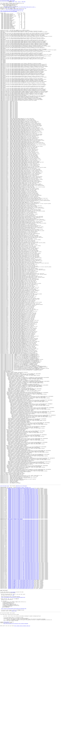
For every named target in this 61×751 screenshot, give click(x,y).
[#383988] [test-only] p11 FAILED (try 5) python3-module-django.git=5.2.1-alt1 (23, 588)
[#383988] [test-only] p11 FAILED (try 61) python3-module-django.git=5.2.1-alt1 (23, 639)
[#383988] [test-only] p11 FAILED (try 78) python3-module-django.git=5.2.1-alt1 (23, 654)
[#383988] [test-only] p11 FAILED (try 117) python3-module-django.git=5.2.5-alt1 (23, 690)
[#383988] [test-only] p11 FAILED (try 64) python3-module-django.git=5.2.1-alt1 (23, 642)
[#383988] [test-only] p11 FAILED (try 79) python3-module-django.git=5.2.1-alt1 (23, 655)
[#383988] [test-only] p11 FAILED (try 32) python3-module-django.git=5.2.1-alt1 (23, 613)
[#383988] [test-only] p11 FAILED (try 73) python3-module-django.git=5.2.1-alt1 (23, 650)
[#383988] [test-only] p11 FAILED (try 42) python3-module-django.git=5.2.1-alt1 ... (20, 8)
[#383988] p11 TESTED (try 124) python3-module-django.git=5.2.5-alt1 (21, 696)
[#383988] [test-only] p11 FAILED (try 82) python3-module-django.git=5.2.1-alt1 (23, 658)
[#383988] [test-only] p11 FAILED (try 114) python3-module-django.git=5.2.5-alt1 (23, 687)
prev (3, 582)
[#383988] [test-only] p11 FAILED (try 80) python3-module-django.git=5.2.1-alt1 (23, 656)
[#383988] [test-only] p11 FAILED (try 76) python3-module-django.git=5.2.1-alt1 (23, 653)
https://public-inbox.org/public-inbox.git (22, 749)
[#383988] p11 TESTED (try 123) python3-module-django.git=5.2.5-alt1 (21, 695)
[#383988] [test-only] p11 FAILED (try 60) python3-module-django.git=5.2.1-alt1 (23, 638)
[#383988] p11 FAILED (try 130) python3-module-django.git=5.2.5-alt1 (21, 701)
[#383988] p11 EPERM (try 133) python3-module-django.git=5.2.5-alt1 (21, 704)
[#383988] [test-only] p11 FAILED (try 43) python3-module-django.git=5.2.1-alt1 (23, 623)
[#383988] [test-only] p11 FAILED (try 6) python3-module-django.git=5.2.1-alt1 (23, 589)
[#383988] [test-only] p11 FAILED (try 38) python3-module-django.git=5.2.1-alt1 (23, 618)
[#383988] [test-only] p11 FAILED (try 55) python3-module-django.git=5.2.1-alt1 (23, 634)
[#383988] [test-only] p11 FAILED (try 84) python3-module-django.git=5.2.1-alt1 (23, 660)
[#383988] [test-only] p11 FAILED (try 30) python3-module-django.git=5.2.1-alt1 (23, 611)
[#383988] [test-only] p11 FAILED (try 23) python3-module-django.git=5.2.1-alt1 (23, 605)
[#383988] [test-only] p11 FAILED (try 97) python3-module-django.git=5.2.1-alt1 (23, 672)
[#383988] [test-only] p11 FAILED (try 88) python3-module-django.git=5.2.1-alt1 (23, 663)
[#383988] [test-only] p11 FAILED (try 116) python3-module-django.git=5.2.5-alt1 (23, 689)
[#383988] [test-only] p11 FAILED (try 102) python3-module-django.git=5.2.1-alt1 (23, 676)
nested (19, 584)
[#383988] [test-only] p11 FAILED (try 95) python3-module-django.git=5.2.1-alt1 (23, 670)
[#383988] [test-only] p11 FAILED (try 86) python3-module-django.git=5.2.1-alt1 (23, 662)
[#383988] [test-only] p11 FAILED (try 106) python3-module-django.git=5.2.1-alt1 (23, 680)
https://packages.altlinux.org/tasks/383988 (8, 13)
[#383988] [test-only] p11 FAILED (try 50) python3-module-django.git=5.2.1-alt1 (23, 629)
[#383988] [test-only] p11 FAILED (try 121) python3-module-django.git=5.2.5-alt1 (23, 693)
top (29, 584)
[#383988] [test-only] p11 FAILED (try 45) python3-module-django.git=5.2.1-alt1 (23, 625)
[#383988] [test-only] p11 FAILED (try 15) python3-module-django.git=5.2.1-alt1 (23, 597)
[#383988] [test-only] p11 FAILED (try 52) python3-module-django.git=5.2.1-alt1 (23, 631)
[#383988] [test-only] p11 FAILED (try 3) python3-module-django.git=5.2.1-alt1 (23, 587)
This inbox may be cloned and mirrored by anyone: (9, 736)
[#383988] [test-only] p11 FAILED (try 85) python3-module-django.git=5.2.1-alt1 (23, 661)
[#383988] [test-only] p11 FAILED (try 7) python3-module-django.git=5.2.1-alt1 (23, 590)
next (1, 582)
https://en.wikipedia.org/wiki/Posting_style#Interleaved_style (13, 715)
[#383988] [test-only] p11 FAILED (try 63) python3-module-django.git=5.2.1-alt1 (23, 641)
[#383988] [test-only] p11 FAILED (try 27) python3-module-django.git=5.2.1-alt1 (23, 608)
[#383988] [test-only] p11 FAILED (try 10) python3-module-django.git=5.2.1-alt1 (23, 593)
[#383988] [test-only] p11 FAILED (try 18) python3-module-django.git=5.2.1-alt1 (23, 600)
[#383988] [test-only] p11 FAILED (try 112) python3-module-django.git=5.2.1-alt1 (23, 685)
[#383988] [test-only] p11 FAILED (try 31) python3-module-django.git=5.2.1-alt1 (23, 612)
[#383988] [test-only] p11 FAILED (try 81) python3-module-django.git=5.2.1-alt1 (23, 657)
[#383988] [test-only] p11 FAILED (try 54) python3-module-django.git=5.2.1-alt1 (23, 633)
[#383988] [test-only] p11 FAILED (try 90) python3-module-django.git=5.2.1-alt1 (23, 665)
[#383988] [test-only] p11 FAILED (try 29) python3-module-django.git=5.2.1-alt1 (23, 610)
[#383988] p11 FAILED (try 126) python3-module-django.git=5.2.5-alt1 (21, 698)
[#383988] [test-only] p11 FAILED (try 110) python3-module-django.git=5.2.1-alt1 (23, 683)
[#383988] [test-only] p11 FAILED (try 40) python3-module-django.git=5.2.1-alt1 (23, 620)
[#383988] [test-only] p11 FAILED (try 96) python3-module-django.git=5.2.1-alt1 (23, 671)
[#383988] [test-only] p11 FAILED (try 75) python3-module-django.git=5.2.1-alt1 (23, 652)
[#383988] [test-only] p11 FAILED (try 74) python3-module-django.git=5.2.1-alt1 (23, 651)
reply (8, 582)
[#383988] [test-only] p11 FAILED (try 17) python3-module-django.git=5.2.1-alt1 (23, 599)
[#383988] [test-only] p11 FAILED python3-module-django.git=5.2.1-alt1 (20, 585)
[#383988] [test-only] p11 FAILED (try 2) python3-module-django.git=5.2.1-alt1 (23, 586)
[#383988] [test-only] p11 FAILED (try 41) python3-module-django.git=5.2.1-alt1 (23, 621)
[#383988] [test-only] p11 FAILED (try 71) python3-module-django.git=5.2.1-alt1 (23, 648)
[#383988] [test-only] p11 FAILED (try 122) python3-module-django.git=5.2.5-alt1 (23, 694)
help (14, 1)
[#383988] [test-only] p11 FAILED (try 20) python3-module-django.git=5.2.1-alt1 (23, 602)
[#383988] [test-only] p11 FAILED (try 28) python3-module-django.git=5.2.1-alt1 (23, 609)
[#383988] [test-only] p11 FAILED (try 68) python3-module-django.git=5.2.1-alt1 (23, 645)
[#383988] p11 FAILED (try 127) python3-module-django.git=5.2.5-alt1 (21, 699)
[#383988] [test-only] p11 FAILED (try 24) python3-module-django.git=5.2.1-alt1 (23, 606)
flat (17, 584)
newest (25, 582)
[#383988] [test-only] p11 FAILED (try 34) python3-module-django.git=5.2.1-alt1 (23, 615)
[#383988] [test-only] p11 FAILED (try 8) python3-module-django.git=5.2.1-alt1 (23, 591)
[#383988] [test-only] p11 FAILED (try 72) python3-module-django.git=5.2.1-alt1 (23, 649)
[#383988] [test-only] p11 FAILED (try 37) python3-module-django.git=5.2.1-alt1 (23, 617)
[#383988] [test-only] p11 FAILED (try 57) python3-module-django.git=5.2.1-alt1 (23, 635)
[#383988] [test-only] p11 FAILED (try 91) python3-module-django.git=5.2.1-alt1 (23, 666)
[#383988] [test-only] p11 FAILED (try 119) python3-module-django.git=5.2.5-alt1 (23, 691)
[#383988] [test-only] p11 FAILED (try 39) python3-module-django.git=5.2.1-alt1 (23, 619)
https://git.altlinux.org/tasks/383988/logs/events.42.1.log (11, 12)
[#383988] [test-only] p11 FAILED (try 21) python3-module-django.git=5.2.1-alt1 (23, 603)
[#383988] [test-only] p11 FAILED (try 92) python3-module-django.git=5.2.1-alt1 (23, 667)
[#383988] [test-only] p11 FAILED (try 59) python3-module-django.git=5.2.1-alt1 (23, 637)
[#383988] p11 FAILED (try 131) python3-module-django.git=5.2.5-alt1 (21, 702)
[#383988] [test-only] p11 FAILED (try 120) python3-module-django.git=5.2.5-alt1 (23, 692)
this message (13, 709)
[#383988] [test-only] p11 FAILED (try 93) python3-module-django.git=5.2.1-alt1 (23, 668)
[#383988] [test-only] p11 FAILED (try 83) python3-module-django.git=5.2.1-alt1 (23, 659)
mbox (13, 713)
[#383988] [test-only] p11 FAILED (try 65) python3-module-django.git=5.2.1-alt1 (23, 643)
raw (25, 9)
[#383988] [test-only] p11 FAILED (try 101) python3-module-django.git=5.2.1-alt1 (23, 675)
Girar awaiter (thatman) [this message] (15, 622)
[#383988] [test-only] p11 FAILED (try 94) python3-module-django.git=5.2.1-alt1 (23, 669)
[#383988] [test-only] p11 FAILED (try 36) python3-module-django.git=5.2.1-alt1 (23, 616)
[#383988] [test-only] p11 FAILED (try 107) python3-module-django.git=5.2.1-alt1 (23, 681)
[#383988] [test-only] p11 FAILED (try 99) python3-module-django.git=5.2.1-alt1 (23, 673)
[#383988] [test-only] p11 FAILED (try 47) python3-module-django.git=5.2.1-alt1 (23, 626)
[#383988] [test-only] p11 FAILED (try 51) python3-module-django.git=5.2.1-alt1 (23, 630)
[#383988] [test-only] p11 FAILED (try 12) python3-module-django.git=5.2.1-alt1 (23, 595)
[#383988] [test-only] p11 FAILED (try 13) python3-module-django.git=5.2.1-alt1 (23, 596)
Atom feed (25, 1)
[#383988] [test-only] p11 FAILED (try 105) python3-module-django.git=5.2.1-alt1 (23, 679)
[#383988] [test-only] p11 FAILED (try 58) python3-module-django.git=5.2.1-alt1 (23, 636)
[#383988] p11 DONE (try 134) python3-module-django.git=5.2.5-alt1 (20, 705)
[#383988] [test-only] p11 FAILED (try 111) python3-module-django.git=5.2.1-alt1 (23, 684)
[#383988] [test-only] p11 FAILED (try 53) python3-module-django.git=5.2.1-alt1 (23, 632)
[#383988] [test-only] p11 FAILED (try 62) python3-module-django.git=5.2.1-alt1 (23, 640)
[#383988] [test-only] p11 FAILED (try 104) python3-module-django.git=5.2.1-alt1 (23, 678)
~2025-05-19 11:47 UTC (20, 582)
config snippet (6, 745)
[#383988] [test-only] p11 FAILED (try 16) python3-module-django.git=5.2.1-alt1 (23, 598)
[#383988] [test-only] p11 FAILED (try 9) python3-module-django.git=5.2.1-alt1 (23, 592)
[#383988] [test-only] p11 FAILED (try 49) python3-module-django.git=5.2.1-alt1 (23, 628)
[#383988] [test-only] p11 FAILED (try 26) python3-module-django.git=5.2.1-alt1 (23, 607)
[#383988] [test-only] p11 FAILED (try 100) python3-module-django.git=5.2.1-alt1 (23, 674)
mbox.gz (23, 584)
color (18, 1)
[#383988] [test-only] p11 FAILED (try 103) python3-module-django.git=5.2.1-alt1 (23, 677)
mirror (21, 1)
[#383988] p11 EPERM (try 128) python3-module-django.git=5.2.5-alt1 (21, 700)
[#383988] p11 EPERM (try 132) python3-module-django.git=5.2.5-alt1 (21, 703)
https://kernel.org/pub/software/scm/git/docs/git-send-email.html (13, 729)
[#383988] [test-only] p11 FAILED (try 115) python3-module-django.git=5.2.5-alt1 (23, 688)
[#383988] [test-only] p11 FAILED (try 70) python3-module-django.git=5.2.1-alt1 (23, 647)
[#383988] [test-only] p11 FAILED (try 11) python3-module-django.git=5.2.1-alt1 (23, 594)
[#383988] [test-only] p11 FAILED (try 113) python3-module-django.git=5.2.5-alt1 (23, 686)
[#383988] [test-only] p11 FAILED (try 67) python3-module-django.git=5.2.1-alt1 (23, 644)
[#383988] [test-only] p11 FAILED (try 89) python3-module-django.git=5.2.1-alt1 (23, 664)
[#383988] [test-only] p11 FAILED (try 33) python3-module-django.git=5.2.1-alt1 (23, 614)
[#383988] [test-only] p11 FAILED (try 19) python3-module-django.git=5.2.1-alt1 (23, 601)
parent (5, 582)
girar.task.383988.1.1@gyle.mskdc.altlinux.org (14, 10)
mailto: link (14, 732)
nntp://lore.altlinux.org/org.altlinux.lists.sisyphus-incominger (16, 747)
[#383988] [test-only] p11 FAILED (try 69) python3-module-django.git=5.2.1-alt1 (23, 646)
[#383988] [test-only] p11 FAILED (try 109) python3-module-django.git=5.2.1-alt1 (23, 682)
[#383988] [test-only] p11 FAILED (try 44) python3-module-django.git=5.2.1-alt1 (23, 624)
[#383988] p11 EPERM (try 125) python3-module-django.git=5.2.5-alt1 (21, 697)
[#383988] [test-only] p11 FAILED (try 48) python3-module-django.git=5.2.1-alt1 (23, 627)
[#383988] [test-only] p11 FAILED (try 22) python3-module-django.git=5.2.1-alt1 (23, 604)
